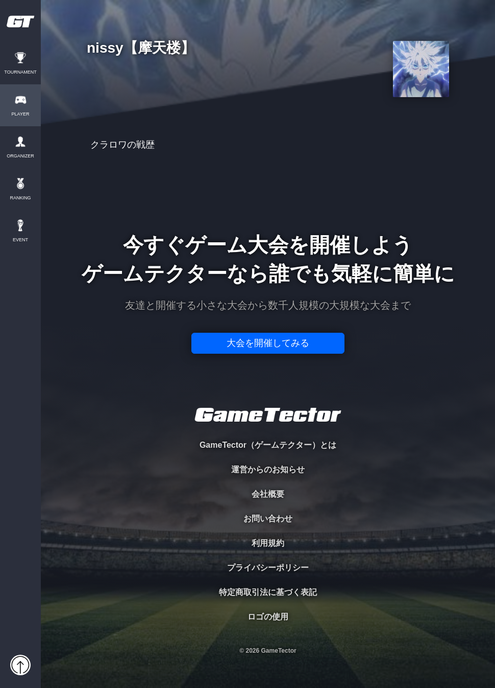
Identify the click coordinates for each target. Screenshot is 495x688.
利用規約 (268, 543)
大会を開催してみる (268, 343)
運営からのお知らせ (268, 469)
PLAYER (21, 114)
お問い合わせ (267, 518)
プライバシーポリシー (268, 567)
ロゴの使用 (267, 616)
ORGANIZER (20, 156)
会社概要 (268, 494)
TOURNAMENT (20, 72)
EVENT (20, 240)
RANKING (20, 198)
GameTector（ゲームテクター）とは (268, 445)
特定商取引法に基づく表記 (268, 592)
